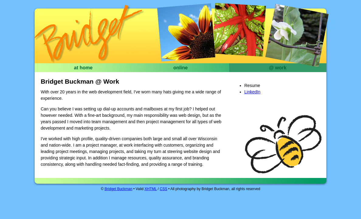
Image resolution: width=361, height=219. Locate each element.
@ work (277, 67)
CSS (163, 189)
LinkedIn (252, 91)
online (180, 67)
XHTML (150, 189)
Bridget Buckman (89, 36)
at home (83, 67)
